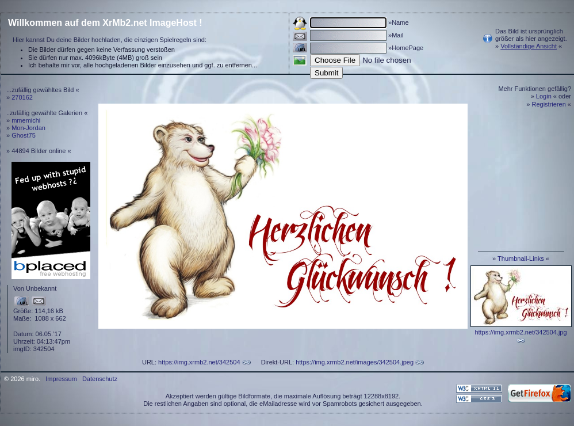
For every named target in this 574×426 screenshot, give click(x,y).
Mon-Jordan (28, 127)
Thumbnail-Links (521, 258)
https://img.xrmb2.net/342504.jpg (520, 332)
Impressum (60, 378)
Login (544, 96)
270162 (22, 97)
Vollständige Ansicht (528, 46)
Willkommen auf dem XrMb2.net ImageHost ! (105, 23)
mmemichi (26, 120)
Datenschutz (99, 378)
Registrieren (549, 104)
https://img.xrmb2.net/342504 (199, 362)
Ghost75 (24, 135)
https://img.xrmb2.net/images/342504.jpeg (355, 362)
